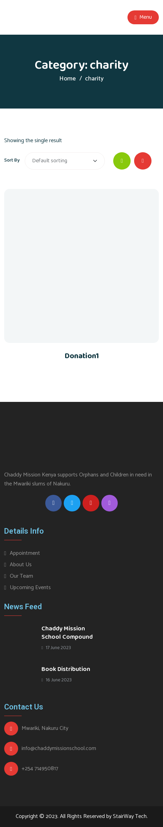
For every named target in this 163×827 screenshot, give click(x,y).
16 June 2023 (56, 680)
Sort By (12, 160)
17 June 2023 (56, 648)
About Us (21, 565)
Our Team (21, 576)
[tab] (122, 161)
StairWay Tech (130, 816)
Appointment (25, 553)
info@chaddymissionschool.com (59, 748)
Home (67, 79)
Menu (143, 17)
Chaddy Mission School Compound (67, 633)
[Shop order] (65, 161)
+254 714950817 (40, 768)
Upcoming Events (30, 588)
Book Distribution (65, 669)
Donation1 (81, 356)
